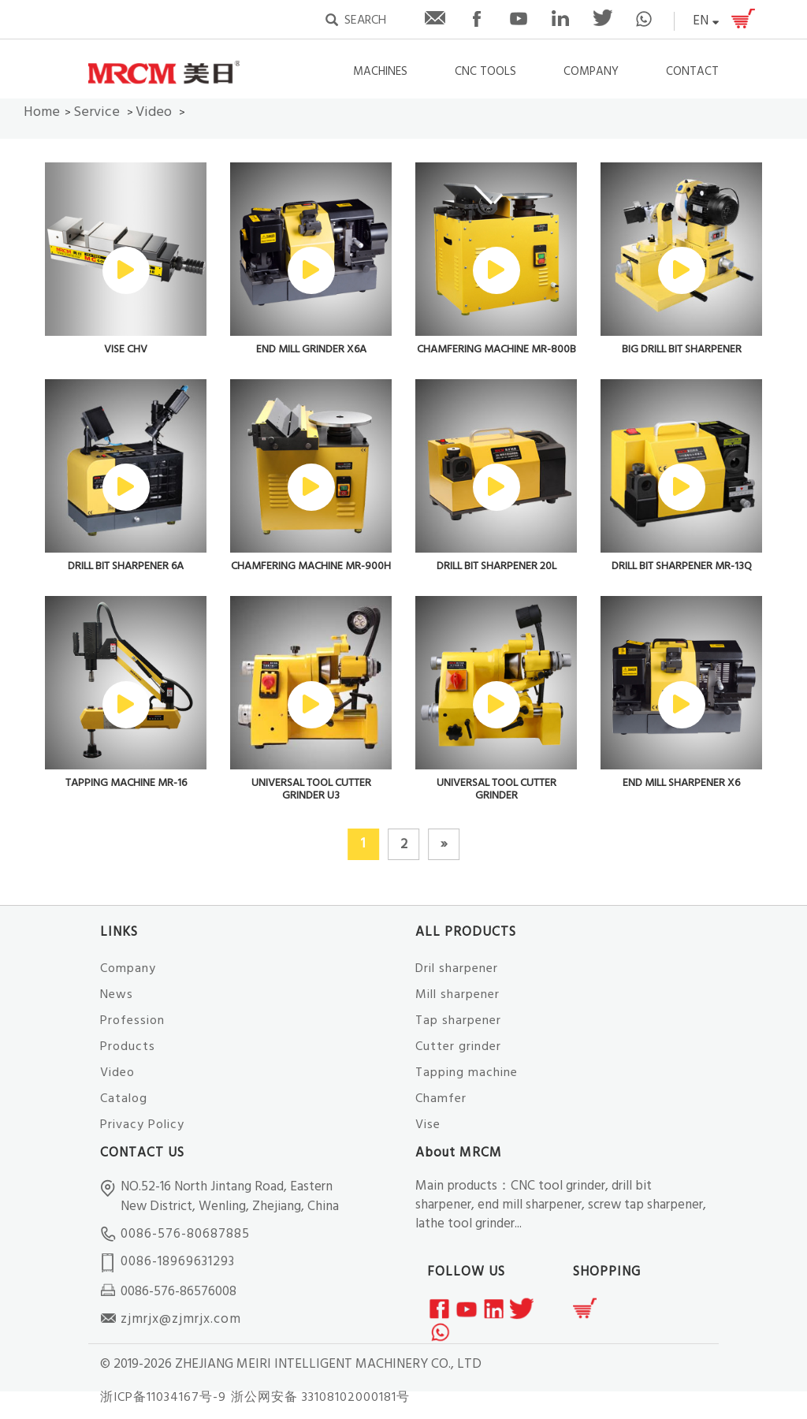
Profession (132, 1021)
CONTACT (692, 72)
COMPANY (591, 72)
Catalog (123, 1099)
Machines (380, 72)
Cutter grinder (458, 1047)
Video (154, 112)
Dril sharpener (456, 969)
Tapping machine (466, 1073)
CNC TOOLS (485, 72)
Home (42, 112)
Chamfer (441, 1099)
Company (128, 969)
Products (127, 1047)
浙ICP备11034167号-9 (163, 1397)
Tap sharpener (458, 1021)
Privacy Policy (142, 1125)
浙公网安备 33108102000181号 (320, 1397)
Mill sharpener (457, 995)
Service (96, 112)
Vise (428, 1125)
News (116, 995)
